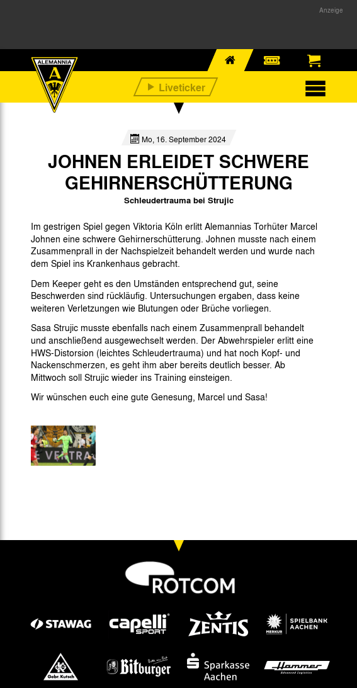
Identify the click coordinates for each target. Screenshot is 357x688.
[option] (63, 446)
